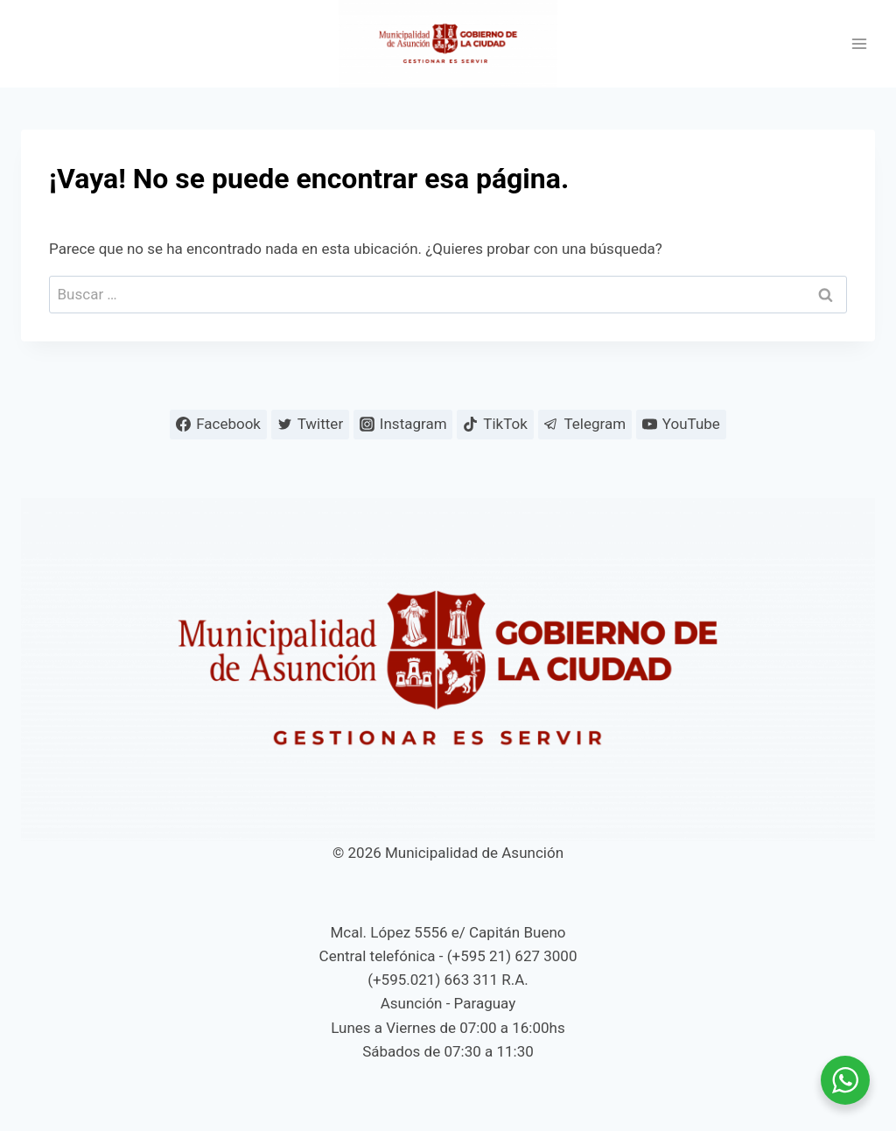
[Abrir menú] (859, 44)
